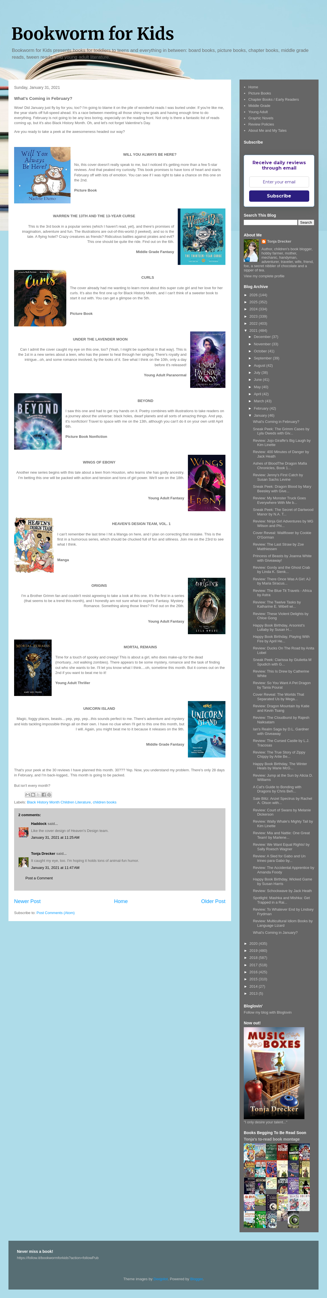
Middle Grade (259, 106)
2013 (254, 993)
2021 (254, 330)
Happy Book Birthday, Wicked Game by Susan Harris (282, 881)
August (260, 365)
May (258, 387)
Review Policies (261, 124)
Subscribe (279, 196)
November (263, 344)
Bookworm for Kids (92, 33)
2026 (254, 295)
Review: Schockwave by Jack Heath (282, 891)
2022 (254, 323)
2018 (254, 958)
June (258, 379)
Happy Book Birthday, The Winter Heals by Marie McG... (280, 766)
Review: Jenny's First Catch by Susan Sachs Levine (278, 477)
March (259, 401)
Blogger (196, 1279)
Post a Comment (39, 878)
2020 (254, 943)
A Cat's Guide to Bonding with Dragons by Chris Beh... (277, 789)
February (262, 408)
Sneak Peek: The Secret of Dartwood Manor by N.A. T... (283, 512)
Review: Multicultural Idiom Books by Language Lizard (283, 923)
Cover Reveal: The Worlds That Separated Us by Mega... (278, 696)
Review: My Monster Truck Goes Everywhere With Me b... (279, 500)
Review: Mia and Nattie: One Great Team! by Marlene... (281, 835)
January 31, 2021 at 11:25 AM (55, 837)
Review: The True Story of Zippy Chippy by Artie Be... (279, 754)
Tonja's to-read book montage (272, 1139)
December (263, 337)
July (258, 372)
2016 (254, 972)
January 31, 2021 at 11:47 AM (55, 868)
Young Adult (258, 112)
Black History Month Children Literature (59, 802)
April (258, 394)
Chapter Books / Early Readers (273, 99)
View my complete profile (264, 276)
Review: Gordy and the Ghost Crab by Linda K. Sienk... (281, 569)
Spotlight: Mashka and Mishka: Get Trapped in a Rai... (281, 900)
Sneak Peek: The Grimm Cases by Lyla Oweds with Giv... (281, 431)
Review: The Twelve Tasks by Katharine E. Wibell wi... (277, 604)
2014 (254, 986)
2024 (254, 309)
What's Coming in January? (275, 932)
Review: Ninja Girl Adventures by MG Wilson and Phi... (283, 523)
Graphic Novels (260, 118)
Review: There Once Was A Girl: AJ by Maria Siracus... (281, 581)
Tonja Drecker (43, 853)
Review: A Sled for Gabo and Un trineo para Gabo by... (279, 858)
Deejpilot (160, 1279)
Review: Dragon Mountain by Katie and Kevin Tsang (281, 708)
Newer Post (27, 901)
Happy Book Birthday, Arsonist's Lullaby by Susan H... (279, 627)
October (261, 351)
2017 (254, 965)
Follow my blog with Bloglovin (268, 1012)
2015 (254, 979)
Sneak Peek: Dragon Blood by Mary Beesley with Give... (282, 488)
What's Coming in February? (276, 422)
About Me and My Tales (267, 130)
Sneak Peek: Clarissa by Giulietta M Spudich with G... (282, 662)
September (263, 358)
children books (105, 802)
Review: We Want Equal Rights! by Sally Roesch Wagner (281, 846)
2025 (254, 302)
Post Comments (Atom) (56, 913)
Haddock (39, 824)
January (261, 415)
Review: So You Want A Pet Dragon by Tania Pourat (282, 685)
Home (121, 901)
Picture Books (259, 93)
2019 (254, 950)
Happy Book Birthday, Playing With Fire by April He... (281, 638)
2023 (254, 316)
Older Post (213, 901)
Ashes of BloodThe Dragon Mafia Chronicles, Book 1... (280, 465)
